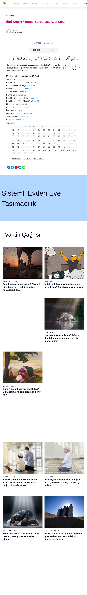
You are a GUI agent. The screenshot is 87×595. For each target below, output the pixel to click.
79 (69, 143)
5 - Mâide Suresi (13, 457)
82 (18, 147)
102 (56, 150)
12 (61, 126)
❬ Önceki (38, 43)
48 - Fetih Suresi (62, 474)
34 (39, 133)
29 (13, 133)
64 (59, 140)
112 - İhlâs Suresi (62, 568)
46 (34, 137)
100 (44, 150)
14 (72, 126)
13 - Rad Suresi (13, 485)
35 (44, 133)
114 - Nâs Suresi (62, 575)
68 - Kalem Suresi (14, 547)
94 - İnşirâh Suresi (38, 572)
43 (18, 137)
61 (44, 140)
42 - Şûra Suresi (62, 453)
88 (49, 147)
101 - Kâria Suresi (62, 529)
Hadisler (65, 4)
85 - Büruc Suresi (37, 540)
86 (39, 147)
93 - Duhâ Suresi (37, 568)
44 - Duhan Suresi (62, 460)
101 (50, 150)
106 (13, 154)
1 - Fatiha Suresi (13, 443)
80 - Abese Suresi (38, 522)
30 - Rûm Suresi (37, 478)
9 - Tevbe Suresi (13, 471)
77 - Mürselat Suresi (38, 512)
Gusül (34, 4)
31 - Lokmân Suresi (38, 482)
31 (23, 133)
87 (44, 147)
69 (18, 143)
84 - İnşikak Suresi (38, 537)
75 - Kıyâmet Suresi (14, 572)
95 (18, 150)
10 (51, 126)
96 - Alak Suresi (62, 512)
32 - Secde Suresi (38, 485)
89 (54, 147)
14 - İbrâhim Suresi (14, 489)
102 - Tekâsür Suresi (63, 533)
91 (64, 147)
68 (13, 143)
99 (39, 150)
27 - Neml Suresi (37, 467)
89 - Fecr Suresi (37, 554)
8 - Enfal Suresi (13, 467)
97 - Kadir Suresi (62, 515)
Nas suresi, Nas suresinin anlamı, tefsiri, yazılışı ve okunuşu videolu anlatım (21, 384)
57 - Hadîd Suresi (62, 506)
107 (19, 154)
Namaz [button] (55, 4)
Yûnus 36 (21, 79)
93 (75, 147)
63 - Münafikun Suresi (15, 529)
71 (28, 143)
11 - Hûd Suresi (13, 478)
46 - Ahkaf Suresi (62, 467)
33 (34, 133)
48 (44, 137)
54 (75, 137)
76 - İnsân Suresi (13, 575)
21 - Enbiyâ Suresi (38, 446)
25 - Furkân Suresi (38, 460)
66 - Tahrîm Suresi (14, 540)
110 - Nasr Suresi (62, 561)
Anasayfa (15, 4)
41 (75, 133)
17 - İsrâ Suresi (13, 499)
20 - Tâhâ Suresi (37, 443)
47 (39, 137)
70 (23, 143)
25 (59, 130)
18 (23, 130)
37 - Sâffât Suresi (38, 503)
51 (59, 137)
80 (75, 143)
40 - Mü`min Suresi (63, 446)
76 (54, 143)
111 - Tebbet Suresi (63, 565)
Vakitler (74, 4)
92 (69, 147)
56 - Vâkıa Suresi (62, 503)
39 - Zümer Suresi (62, 443)
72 (34, 143)
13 (66, 126)
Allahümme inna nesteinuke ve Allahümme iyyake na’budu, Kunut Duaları (63, 384)
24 (54, 130)
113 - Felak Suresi (63, 572)
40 (69, 133)
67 (75, 140)
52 (64, 137)
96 (23, 150)
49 (49, 137)
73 (39, 143)
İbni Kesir (10, 15)
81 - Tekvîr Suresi (38, 526)
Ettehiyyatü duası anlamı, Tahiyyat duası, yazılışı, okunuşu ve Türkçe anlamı (63, 335)
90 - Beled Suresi (38, 558)
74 (44, 143)
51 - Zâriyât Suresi (63, 485)
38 (59, 133)
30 (18, 133)
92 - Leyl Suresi (37, 565)
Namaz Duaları (50, 378)
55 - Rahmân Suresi (63, 499)
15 (77, 126)
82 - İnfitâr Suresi (38, 529)
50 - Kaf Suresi (61, 482)
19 (28, 130)
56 (18, 140)
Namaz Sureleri (9, 330)
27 (69, 130)
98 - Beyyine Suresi (63, 519)
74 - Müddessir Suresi (15, 568)
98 (34, 150)
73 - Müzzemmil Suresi (15, 565)
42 (13, 137)
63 (54, 140)
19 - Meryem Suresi (14, 506)
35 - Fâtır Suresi (37, 496)
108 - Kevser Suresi (63, 554)
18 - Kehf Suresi (13, 503)
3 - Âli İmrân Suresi (14, 450)
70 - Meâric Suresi (14, 554)
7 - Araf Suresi (12, 464)
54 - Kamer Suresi (62, 496)
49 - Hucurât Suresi (63, 478)
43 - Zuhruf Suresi (62, 457)
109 (31, 154)
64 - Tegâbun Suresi (14, 533)
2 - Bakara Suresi (13, 446)
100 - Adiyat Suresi (63, 526)
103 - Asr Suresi (62, 537)
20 (34, 130)
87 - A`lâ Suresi (37, 547)
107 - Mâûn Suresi (63, 551)
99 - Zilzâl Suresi (62, 522)
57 (23, 140)
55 (13, 140)
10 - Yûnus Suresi (14, 474)
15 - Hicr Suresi (13, 492)
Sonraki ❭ (48, 43)
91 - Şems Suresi (38, 561)
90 (59, 147)
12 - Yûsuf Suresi (13, 482)
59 (34, 140)
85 (34, 147)
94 (13, 150)
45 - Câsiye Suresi (63, 464)
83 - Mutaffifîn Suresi (39, 533)
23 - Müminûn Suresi (39, 453)
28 (75, 130)
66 (69, 140)
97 (28, 150)
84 (28, 147)
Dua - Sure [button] (45, 4)
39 (64, 133)
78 (64, 143)
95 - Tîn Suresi (37, 575)
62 (49, 140)
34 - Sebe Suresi (37, 492)
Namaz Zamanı (79, 591)
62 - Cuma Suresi (13, 526)
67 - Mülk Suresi (13, 544)
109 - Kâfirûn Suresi (63, 558)
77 (59, 143)
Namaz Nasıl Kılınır (10, 281)
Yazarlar (48, 281)
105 (74, 150)
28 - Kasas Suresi (38, 471)
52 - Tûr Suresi (61, 489)
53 (69, 137)
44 (23, 137)
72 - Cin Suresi (12, 561)
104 (68, 150)
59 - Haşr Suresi (13, 515)
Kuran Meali (10, 123)
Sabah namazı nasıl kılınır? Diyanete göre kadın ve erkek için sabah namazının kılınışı (22, 287)
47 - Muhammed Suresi (64, 471)
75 (49, 143)
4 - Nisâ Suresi (13, 453)
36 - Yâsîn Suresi (38, 499)
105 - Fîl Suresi (62, 544)
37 (54, 133)
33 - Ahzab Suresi (38, 489)
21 (39, 130)
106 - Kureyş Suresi (63, 547)
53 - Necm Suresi (62, 492)
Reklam (54, 591)
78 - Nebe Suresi (37, 515)
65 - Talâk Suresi (13, 537)
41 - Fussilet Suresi (63, 450)
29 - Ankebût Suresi (38, 474)
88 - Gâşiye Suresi (38, 551)
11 (56, 126)
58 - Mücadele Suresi (15, 512)
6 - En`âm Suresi (13, 460)
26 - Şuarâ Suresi (38, 464)
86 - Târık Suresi (37, 544)
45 (28, 137)
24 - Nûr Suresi (37, 457)
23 (49, 130)
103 (62, 150)
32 (28, 133)
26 (64, 130)
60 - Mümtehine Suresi (15, 519)
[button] (15, 4)
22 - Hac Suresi (37, 450)
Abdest (25, 4)
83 (23, 147)
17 (18, 130)
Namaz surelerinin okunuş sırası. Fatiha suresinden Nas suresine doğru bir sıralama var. (20, 335)
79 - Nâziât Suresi (38, 519)
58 (28, 140)
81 (13, 147)
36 (49, 133)
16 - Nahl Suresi (13, 496)
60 (39, 140)
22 (44, 130)
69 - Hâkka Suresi (14, 551)
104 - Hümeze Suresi (63, 540)
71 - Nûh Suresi (13, 558)
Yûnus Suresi (38, 158)
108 (25, 154)
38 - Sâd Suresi (37, 506)
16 (13, 130)
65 (64, 140)
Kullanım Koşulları (44, 591)
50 (54, 137)
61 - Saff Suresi (13, 522)
